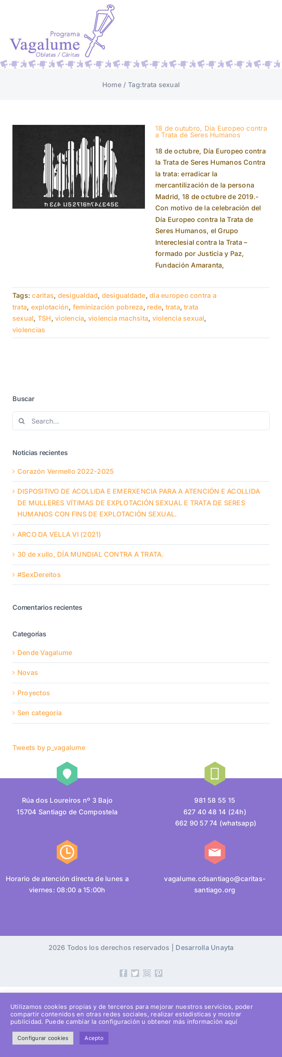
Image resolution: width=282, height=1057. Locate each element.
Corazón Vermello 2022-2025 (65, 471)
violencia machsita (118, 318)
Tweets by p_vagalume (48, 747)
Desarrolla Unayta (205, 947)
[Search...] (141, 421)
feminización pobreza (108, 307)
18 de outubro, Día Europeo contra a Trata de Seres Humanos (211, 131)
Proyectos (33, 693)
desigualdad (78, 295)
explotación (50, 307)
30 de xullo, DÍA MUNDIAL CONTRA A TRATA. (90, 554)
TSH (44, 318)
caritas (43, 295)
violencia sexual (178, 318)
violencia (69, 318)
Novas (27, 672)
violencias (28, 330)
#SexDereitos (39, 574)
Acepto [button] (93, 1038)
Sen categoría (39, 713)
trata (173, 307)
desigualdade (124, 295)
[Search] (21, 421)
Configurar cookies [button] (42, 1038)
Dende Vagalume (44, 652)
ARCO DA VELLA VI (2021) (59, 534)
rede (154, 307)
